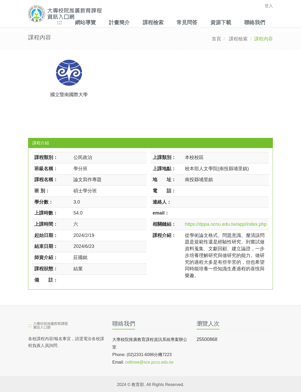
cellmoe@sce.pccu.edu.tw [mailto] (149, 362)
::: (59, 22)
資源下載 (220, 22)
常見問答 (187, 22)
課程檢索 (153, 22)
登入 (269, 6)
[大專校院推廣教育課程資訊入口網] (126, 13)
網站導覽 (85, 22)
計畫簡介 (119, 22)
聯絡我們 (254, 22)
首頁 (216, 38)
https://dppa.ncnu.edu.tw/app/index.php (226, 224)
